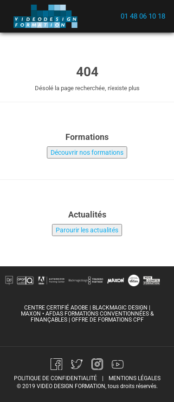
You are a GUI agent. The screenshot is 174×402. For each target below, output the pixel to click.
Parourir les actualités (87, 230)
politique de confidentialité (55, 378)
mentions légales (135, 378)
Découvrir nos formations (87, 152)
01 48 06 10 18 (143, 16)
